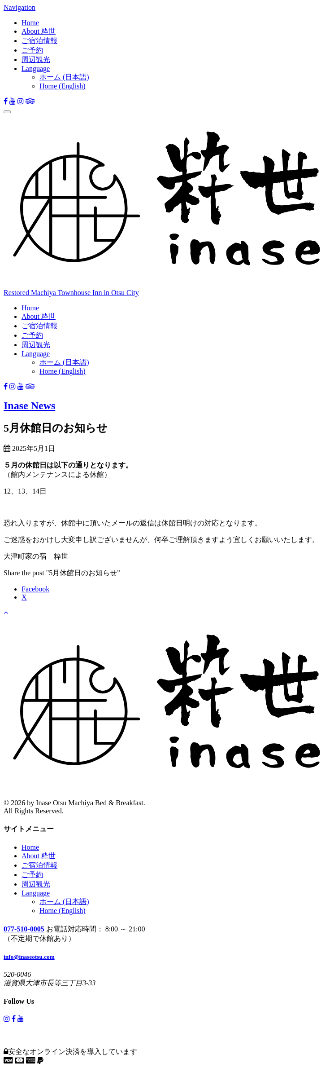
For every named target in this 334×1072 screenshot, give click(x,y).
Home (30, 22)
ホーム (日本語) (64, 77)
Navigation (19, 7)
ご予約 (32, 50)
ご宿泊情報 (39, 40)
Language (36, 68)
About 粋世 (39, 31)
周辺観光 (36, 59)
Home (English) (62, 86)
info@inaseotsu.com (29, 956)
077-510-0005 (24, 929)
